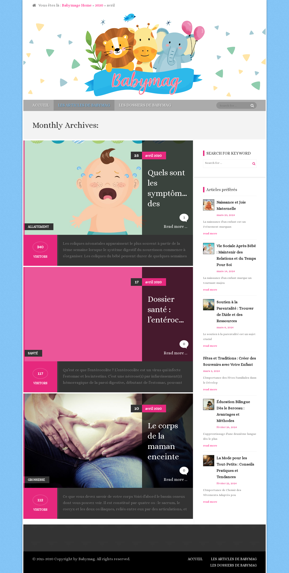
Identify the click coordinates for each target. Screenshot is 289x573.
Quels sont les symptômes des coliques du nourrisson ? (170, 188)
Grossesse (36, 480)
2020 (99, 5)
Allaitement (38, 227)
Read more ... (175, 226)
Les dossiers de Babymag (145, 105)
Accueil (40, 105)
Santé (33, 353)
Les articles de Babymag (84, 105)
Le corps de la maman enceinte (163, 441)
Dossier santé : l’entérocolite (170, 309)
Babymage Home (77, 5)
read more (210, 233)
